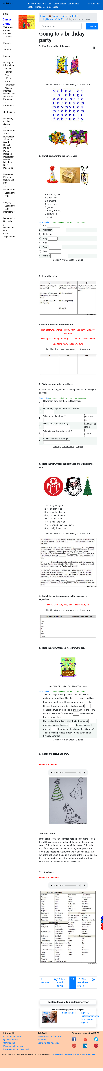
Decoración (8, 157)
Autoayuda (8, 96)
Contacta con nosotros (48, 1043)
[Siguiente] (86, 982)
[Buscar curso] (60, 26)
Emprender (8, 105)
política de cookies (88, 1054)
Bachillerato (9, 212)
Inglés (9, 36)
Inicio (5, 14)
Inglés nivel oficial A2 (53, 19)
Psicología (8, 168)
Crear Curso (52, 7)
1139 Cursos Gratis (37, 3)
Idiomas (7, 33)
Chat (50, 3)
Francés (7, 43)
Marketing (8, 118)
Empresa (7, 99)
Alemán (7, 49)
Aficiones (7, 139)
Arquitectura (9, 236)
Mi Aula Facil (94, 3)
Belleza (6, 159)
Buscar (92, 26)
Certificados (9, 1043)
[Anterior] (61, 982)
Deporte (7, 145)
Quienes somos (10, 1039)
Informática (8, 65)
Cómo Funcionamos (13, 1036)
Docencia (7, 154)
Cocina (6, 121)
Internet (7, 91)
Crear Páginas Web (8, 71)
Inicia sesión (44, 222)
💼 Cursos (53, 16)
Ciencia (6, 124)
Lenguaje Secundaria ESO (9, 205)
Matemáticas (9, 130)
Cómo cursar (60, 3)
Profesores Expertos (13, 1046)
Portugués (8, 62)
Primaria (7, 177)
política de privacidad (72, 1054)
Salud (6, 142)
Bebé (5, 165)
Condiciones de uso (57, 1054)
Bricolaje (7, 162)
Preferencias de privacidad (16, 1049)
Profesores (40, 7)
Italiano (6, 56)
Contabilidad (9, 112)
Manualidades (10, 93)
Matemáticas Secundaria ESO (9, 192)
